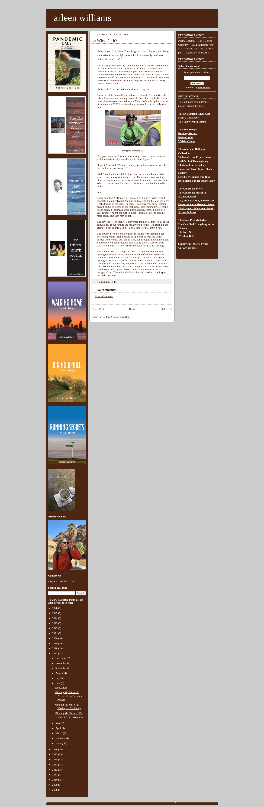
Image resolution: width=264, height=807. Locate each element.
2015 (55, 754)
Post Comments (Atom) (118, 317)
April (58, 728)
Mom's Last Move (188, 117)
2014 (55, 759)
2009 (55, 784)
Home (132, 309)
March (59, 733)
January (59, 743)
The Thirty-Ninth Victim (192, 121)
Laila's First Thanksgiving (193, 161)
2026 (55, 608)
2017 (55, 653)
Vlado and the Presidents (192, 165)
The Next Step (186, 232)
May (58, 723)
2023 (55, 623)
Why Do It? (61, 687)
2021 (55, 633)
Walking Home (186, 141)
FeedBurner (204, 87)
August (59, 673)
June (58, 683)
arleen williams (82, 17)
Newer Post (98, 309)
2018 (55, 648)
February (60, 738)
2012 (55, 769)
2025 (55, 613)
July (57, 678)
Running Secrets (187, 133)
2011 (55, 774)
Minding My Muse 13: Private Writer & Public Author (68, 696)
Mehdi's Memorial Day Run (194, 176)
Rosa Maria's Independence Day (196, 180)
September (61, 668)
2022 (55, 628)
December (61, 658)
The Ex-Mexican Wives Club (194, 113)
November (61, 663)
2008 (55, 789)
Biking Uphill (185, 137)
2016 (55, 749)
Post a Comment (104, 296)
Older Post (166, 309)
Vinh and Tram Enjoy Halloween (196, 157)
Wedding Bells (186, 236)
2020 (55, 638)
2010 (55, 779)
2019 (55, 643)
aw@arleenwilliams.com (61, 581)
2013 (55, 764)
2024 (55, 618)
